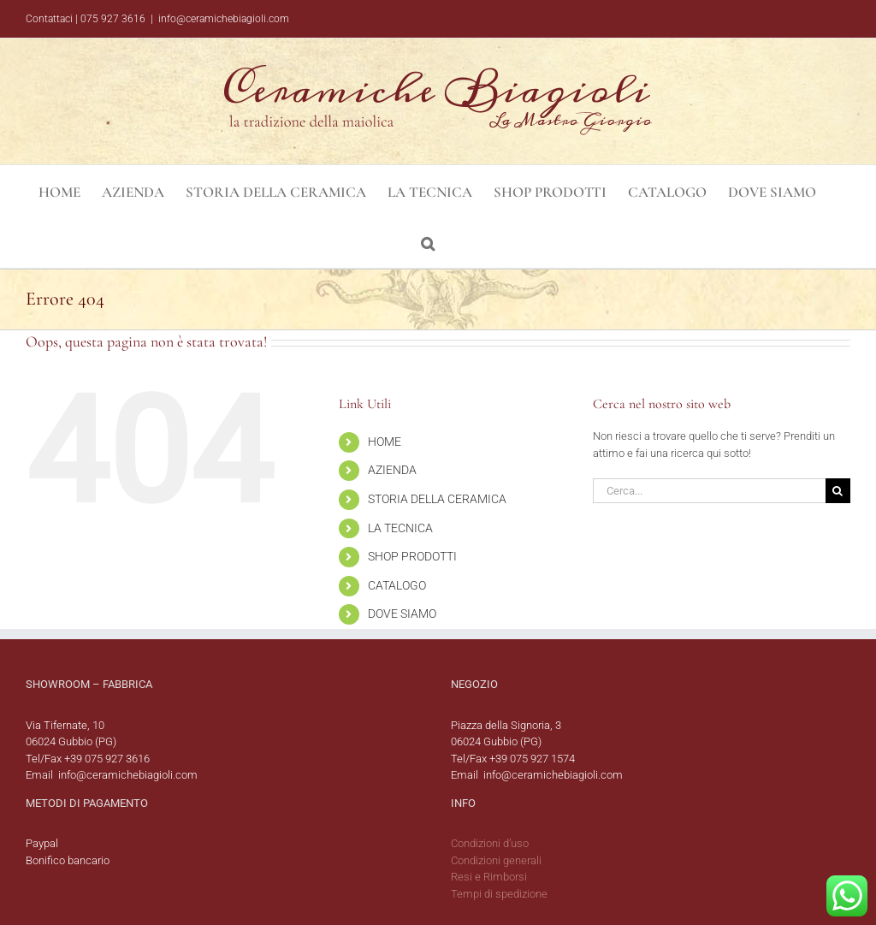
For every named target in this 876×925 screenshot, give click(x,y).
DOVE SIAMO (402, 613)
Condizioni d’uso (490, 843)
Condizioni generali (496, 860)
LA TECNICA (400, 528)
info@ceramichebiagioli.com (223, 19)
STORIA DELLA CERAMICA (437, 499)
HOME (384, 441)
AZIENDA (392, 470)
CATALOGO (397, 585)
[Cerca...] (709, 490)
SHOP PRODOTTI (412, 556)
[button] (428, 242)
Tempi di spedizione (499, 893)
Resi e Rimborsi (489, 876)
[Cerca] (838, 490)
